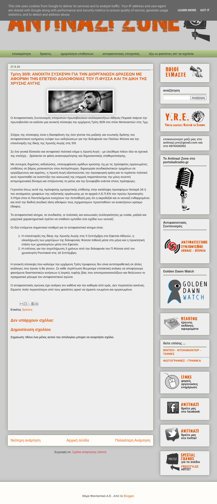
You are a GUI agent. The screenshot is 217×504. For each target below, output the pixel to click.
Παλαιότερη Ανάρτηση (132, 440)
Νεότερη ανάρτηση (26, 440)
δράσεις (45, 53)
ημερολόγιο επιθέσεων (77, 53)
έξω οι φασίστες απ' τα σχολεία (171, 53)
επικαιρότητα (21, 53)
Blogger (129, 496)
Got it (204, 10)
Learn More (187, 10)
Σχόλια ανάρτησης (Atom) (89, 452)
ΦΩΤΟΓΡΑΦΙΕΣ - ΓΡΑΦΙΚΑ (182, 360)
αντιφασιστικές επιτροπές (121, 53)
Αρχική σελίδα (77, 440)
